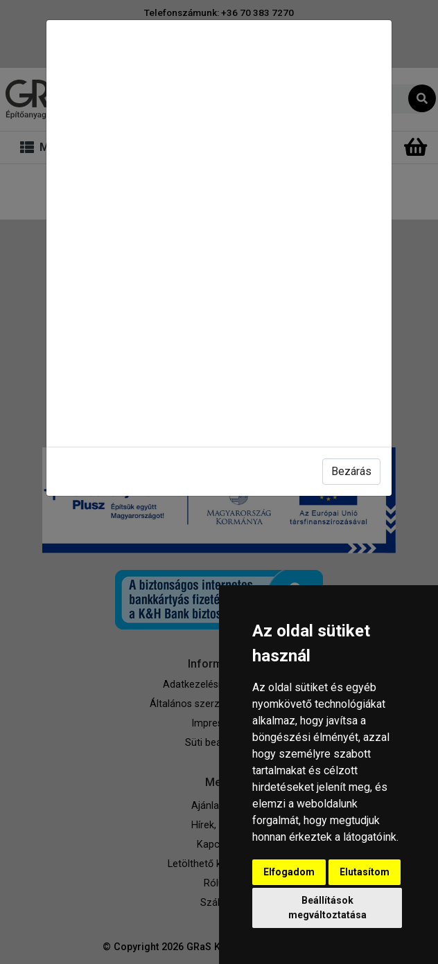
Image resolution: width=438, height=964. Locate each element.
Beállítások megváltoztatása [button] (327, 907)
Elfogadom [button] (289, 871)
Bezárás (351, 471)
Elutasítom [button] (364, 871)
